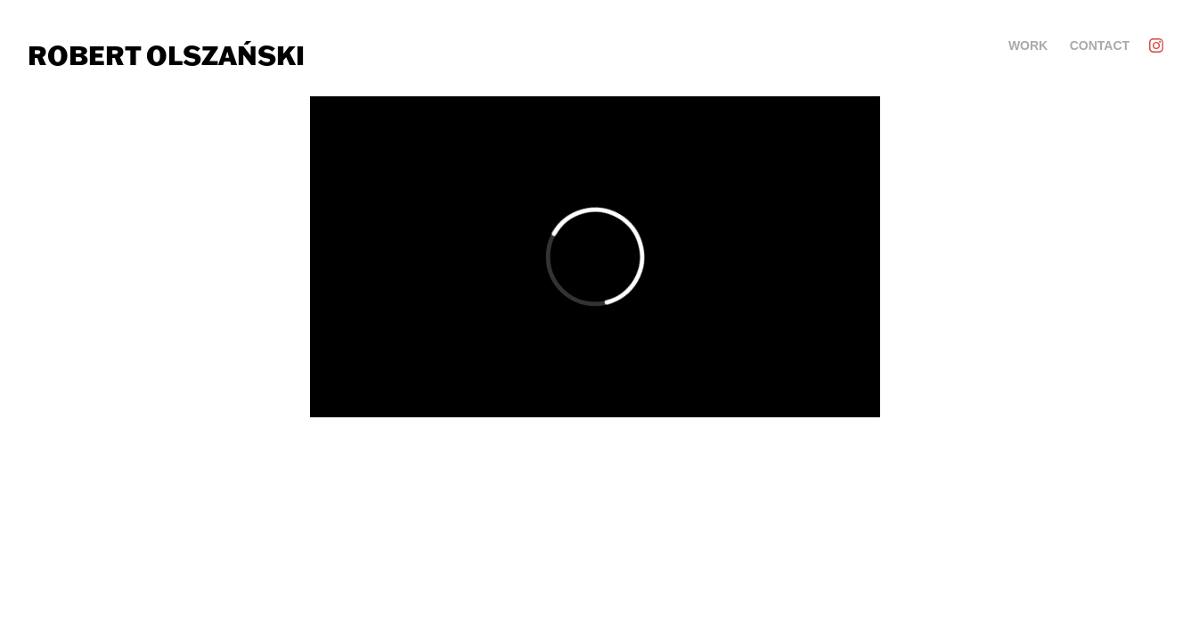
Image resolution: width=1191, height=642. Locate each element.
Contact (1100, 45)
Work (1028, 45)
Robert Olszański (166, 54)
